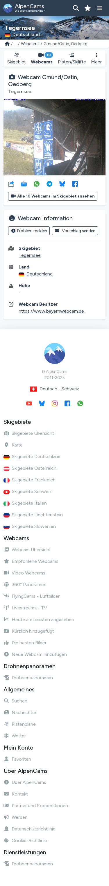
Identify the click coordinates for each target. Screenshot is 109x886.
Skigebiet (16, 59)
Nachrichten (20, 712)
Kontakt (15, 794)
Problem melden (29, 230)
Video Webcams (24, 573)
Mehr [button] (96, 59)
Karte (13, 445)
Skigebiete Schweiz (27, 491)
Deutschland (39, 274)
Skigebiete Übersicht (28, 433)
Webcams (30, 43)
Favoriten (17, 759)
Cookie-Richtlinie (25, 840)
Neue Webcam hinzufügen (35, 654)
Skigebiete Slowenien (29, 526)
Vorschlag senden (75, 230)
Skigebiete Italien (25, 503)
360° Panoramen (25, 584)
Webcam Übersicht (27, 549)
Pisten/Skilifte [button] (71, 59)
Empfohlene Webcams (30, 561)
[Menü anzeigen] (100, 8)
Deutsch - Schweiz (54, 389)
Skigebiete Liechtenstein (33, 514)
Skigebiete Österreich (29, 468)
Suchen (15, 701)
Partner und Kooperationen (35, 805)
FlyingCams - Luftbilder (31, 596)
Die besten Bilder (25, 642)
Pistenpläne (19, 724)
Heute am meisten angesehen (38, 619)
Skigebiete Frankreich (29, 480)
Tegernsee (30, 255)
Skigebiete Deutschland (31, 456)
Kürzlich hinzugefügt (28, 631)
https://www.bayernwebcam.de (51, 311)
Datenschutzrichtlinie (29, 829)
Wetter (14, 736)
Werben (15, 817)
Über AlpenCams (24, 782)
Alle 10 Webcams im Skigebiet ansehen (53, 196)
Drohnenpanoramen (28, 677)
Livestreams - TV (25, 608)
